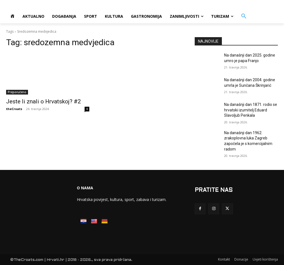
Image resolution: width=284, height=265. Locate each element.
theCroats (14, 109)
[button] (243, 16)
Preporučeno (17, 92)
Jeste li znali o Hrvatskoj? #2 (43, 101)
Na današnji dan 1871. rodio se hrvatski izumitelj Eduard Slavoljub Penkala (250, 110)
